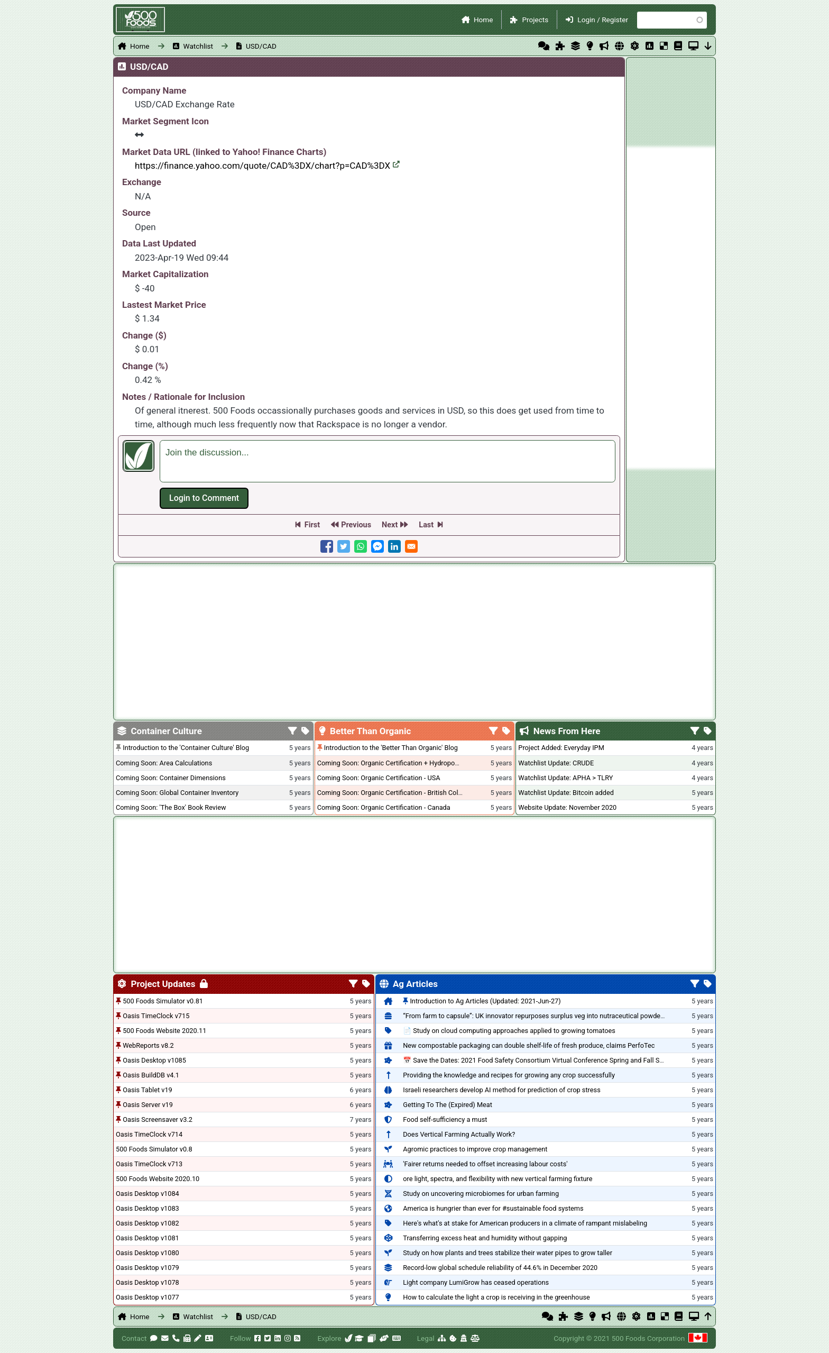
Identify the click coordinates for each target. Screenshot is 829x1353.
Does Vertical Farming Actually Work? (459, 1134)
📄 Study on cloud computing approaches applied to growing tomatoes (509, 1031)
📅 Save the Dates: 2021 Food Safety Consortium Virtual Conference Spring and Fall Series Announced (556, 1060)
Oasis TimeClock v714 (149, 1134)
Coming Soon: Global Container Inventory (177, 793)
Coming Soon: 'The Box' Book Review (171, 807)
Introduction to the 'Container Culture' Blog (186, 748)
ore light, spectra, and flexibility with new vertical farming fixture (497, 1179)
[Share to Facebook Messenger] (377, 546)
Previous (356, 524)
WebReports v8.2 (148, 1045)
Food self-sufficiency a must (445, 1119)
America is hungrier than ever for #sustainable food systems (493, 1208)
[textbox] (387, 461)
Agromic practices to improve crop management (475, 1149)
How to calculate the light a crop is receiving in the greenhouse (496, 1297)
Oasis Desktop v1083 (147, 1208)
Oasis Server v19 (148, 1105)
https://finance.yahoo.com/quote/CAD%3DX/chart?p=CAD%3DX (267, 165)
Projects (535, 19)
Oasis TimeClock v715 (156, 1016)
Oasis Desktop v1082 (147, 1223)
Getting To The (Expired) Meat (447, 1105)
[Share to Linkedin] (394, 546)
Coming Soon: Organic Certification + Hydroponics (392, 763)
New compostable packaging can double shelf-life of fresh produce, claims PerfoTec (529, 1045)
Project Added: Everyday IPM (561, 748)
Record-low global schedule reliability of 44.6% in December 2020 (500, 1268)
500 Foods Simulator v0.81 (163, 1001)
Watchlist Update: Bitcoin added (566, 793)
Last (426, 524)
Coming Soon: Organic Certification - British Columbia (397, 793)
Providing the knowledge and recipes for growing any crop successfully (509, 1075)
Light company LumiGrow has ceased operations (476, 1282)
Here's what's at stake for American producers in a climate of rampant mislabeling (525, 1223)
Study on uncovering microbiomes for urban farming (481, 1193)
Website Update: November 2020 (567, 807)
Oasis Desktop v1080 (147, 1253)
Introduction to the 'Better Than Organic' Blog (391, 748)
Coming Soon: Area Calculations (164, 763)
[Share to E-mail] (411, 546)
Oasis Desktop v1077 (147, 1297)
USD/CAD (261, 46)
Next (390, 524)
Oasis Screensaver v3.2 (157, 1119)
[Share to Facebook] (326, 546)
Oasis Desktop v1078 (147, 1282)
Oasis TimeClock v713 (149, 1164)
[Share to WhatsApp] (360, 546)
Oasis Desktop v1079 (147, 1268)
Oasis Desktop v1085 (154, 1060)
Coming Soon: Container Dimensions (171, 778)
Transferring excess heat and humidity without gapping (485, 1238)
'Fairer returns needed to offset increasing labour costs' (485, 1164)
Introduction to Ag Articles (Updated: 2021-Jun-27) (485, 1001)
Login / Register (602, 19)
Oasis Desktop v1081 (147, 1238)
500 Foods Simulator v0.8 (154, 1149)
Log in (204, 498)
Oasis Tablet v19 (147, 1090)
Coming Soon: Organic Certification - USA (378, 778)
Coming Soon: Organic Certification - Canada (383, 807)
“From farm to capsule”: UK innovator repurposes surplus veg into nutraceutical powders (534, 1016)
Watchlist (198, 46)
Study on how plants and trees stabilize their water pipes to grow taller (507, 1253)
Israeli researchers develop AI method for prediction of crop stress (502, 1090)
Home (483, 19)
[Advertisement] (671, 308)
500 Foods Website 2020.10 (157, 1179)
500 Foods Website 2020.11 (164, 1031)
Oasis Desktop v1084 (147, 1193)
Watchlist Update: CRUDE (556, 763)
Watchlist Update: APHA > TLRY (565, 778)
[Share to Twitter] (343, 546)
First (312, 524)
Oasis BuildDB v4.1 (151, 1075)
